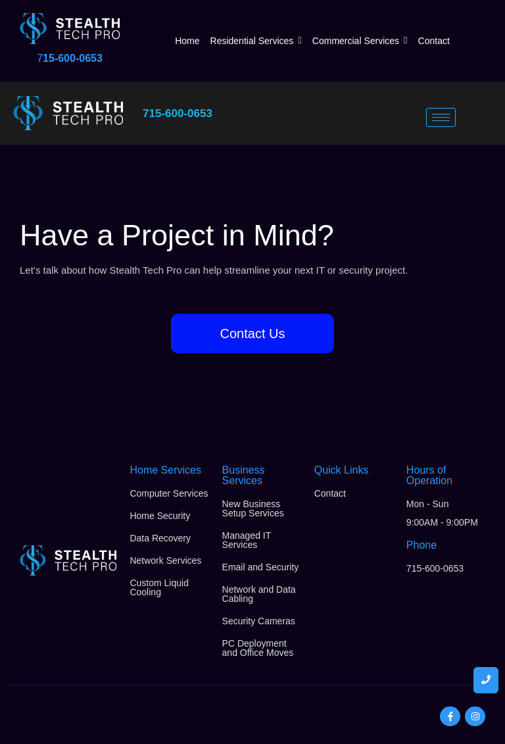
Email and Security (260, 567)
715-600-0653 (177, 113)
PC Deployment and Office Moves (258, 648)
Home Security (160, 515)
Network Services (165, 560)
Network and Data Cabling (259, 594)
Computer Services (169, 493)
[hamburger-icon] (441, 117)
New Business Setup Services (253, 508)
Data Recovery (160, 538)
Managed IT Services (246, 540)
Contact (330, 493)
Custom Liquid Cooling (159, 587)
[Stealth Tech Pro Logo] (70, 28)
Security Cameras (258, 621)
